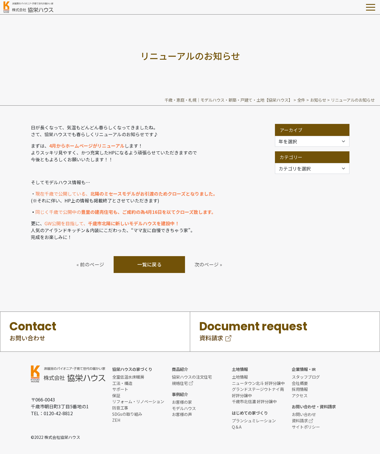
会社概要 (300, 383)
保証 (116, 395)
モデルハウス (184, 408)
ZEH (116, 420)
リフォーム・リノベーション (138, 401)
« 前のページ (90, 264)
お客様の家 (182, 402)
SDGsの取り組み (127, 414)
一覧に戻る (149, 264)
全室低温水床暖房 (128, 377)
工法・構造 (122, 383)
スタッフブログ (306, 377)
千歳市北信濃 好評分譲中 (254, 401)
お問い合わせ (304, 414)
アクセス (299, 395)
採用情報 (300, 389)
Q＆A (237, 427)
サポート (120, 389)
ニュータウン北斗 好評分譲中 (258, 383)
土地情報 (240, 377)
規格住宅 (182, 383)
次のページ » (208, 264)
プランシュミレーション (254, 420)
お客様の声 (182, 414)
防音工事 (120, 408)
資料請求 (302, 420)
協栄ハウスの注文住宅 (192, 377)
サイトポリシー (306, 427)
